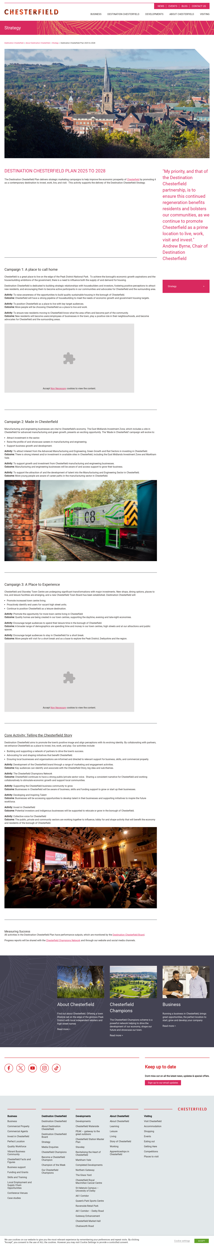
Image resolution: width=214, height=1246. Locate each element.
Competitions (151, 1151)
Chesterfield (133, 179)
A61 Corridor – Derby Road (90, 1211)
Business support (16, 1167)
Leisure (113, 1131)
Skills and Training (17, 1177)
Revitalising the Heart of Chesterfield (88, 1153)
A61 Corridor (82, 1195)
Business (96, 14)
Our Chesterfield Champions (50, 1171)
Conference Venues (17, 1193)
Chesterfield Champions (54, 1152)
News (161, 6)
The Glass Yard (84, 1175)
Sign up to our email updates (163, 1082)
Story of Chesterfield (120, 1141)
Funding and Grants (17, 1172)
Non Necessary (58, 388)
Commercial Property (18, 1126)
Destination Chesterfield (31, 12)
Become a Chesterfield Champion (53, 1158)
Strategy (55, 43)
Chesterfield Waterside (87, 1126)
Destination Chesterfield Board (128, 934)
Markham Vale (83, 1160)
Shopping (149, 1131)
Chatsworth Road (85, 1226)
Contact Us (199, 6)
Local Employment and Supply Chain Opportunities (19, 1185)
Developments (154, 14)
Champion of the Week (53, 1165)
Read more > (169, 1026)
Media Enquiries (50, 1147)
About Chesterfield (181, 14)
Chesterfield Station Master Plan (90, 1140)
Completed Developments (89, 1165)
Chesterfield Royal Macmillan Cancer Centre (89, 1181)
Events (173, 6)
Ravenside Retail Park (87, 1205)
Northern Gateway (85, 1170)
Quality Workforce (16, 1146)
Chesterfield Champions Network (63, 940)
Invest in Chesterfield (18, 1136)
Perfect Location (16, 1141)
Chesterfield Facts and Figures (19, 1161)
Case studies (14, 1198)
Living (113, 1136)
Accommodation (152, 1126)
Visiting (205, 14)
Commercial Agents (17, 1131)
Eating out (149, 1141)
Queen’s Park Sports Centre (90, 1200)
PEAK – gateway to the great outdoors (88, 1133)
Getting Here (150, 1146)
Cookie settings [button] (182, 1240)
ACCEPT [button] (201, 1241)
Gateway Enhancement (88, 1216)
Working (114, 1146)
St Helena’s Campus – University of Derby (87, 1189)
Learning (114, 1126)
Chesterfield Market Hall (88, 1221)
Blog (185, 6)
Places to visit (151, 1156)
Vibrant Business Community (16, 1153)
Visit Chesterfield (153, 1121)
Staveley (80, 1147)
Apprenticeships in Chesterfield (119, 1153)
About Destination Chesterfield (38, 43)
